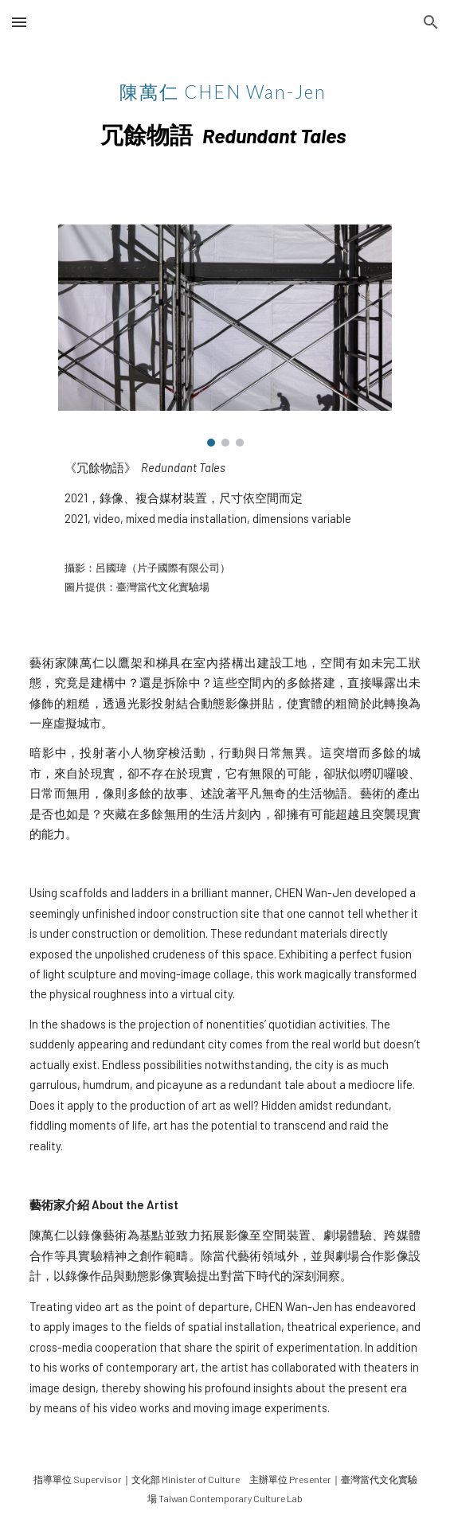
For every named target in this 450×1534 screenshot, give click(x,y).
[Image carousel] (224, 335)
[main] (225, 108)
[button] (19, 22)
